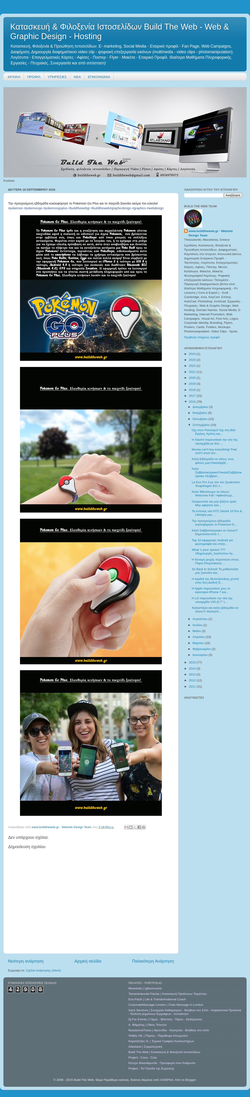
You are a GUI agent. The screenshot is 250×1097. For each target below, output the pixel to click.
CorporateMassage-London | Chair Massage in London (165, 1004)
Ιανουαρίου (200, 655)
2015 (193, 662)
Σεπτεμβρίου (201, 425)
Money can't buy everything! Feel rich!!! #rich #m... (214, 451)
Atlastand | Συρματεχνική (145, 1046)
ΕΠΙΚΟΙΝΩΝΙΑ (99, 77)
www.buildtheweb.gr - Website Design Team (211, 233)
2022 (193, 365)
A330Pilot (166, 1080)
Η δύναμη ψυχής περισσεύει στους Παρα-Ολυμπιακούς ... (215, 561)
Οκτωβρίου (200, 419)
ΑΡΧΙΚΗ (14, 77)
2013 (193, 674)
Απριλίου (198, 637)
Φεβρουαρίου (202, 649)
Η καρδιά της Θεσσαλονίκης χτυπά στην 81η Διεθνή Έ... (215, 580)
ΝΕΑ (77, 77)
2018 (193, 390)
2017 (193, 395)
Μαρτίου (198, 643)
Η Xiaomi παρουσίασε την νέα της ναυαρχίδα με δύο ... (215, 441)
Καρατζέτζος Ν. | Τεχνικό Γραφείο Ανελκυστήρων (161, 1041)
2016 (193, 401)
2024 (193, 354)
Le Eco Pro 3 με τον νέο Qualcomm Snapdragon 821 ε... (216, 484)
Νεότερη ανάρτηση (26, 961)
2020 (193, 377)
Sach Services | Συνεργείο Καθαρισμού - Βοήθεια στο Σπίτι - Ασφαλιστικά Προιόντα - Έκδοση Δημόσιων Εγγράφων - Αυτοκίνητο (184, 1012)
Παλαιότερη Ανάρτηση (153, 961)
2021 (193, 372)
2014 (193, 668)
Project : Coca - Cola (142, 1057)
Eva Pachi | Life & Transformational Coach (157, 999)
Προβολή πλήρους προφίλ (202, 337)
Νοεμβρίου (200, 413)
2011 (193, 686)
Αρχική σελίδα (88, 961)
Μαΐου (197, 631)
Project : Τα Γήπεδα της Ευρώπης (151, 1068)
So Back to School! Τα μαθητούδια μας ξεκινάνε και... (215, 570)
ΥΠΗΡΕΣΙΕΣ (57, 77)
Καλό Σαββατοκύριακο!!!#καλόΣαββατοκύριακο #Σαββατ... (217, 472)
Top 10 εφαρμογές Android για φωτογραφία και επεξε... (212, 542)
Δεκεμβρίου (200, 407)
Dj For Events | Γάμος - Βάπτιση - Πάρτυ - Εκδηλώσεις (165, 1019)
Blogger (190, 1080)
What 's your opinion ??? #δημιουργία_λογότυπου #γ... (213, 551)
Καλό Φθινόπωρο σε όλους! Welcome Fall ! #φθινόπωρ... (213, 493)
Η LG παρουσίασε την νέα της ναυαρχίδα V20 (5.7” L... (212, 600)
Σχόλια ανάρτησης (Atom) (43, 970)
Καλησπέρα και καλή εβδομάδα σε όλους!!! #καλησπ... (215, 609)
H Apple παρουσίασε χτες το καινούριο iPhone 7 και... (211, 590)
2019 (193, 383)
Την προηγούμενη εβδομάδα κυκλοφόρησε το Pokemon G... (214, 522)
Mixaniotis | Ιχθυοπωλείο (145, 988)
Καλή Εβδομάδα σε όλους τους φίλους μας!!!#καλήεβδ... (213, 460)
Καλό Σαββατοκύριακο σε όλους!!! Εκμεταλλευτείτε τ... (215, 532)
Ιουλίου (197, 625)
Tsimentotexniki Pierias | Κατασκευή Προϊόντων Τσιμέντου (167, 994)
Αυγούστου (200, 619)
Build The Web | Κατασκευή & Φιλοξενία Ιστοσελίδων (164, 1052)
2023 (193, 359)
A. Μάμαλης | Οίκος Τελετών (147, 1024)
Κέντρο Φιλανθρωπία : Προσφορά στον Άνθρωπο (161, 1063)
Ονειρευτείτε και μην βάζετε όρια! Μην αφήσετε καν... (214, 503)
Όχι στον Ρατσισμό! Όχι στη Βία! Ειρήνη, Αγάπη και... (214, 431)
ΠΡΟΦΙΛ (34, 77)
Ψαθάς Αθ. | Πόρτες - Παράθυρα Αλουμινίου (158, 1035)
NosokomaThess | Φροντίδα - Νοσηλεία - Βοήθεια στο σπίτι (168, 1030)
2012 (193, 680)
